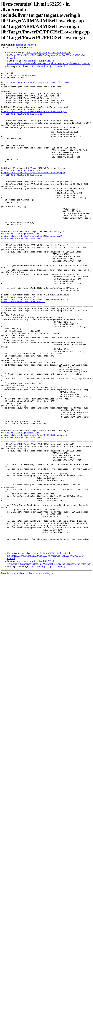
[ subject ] (50, 66)
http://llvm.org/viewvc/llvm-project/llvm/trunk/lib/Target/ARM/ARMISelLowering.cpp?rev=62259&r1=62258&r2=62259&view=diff (33, 193)
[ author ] (60, 66)
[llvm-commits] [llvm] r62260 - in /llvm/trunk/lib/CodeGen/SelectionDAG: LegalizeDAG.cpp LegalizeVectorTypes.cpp (48, 62)
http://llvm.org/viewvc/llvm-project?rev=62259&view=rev (39, 84)
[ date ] (32, 66)
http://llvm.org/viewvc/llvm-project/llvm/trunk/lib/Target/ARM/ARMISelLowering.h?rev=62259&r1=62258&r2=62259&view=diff (32, 269)
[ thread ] (40, 66)
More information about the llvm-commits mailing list (27, 668)
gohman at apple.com (26, 44)
